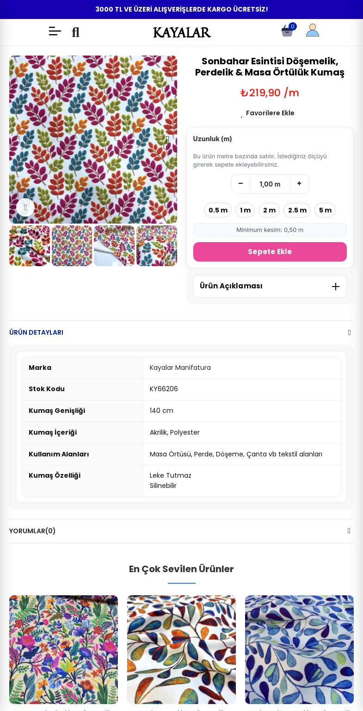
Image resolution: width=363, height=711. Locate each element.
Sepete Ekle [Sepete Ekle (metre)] (270, 251)
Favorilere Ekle (270, 113)
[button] (18, 139)
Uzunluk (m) (212, 139)
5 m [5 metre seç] (325, 210)
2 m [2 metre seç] (269, 210)
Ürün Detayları (36, 332)
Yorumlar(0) (32, 531)
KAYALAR (181, 32)
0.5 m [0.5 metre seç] (218, 210)
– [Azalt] (240, 183)
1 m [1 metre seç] (245, 210)
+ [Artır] (299, 183)
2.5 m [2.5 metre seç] (297, 210)
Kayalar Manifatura (180, 367)
